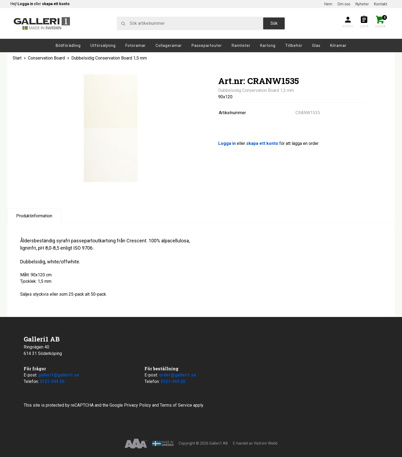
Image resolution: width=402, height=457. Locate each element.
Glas (316, 45)
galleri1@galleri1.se (58, 375)
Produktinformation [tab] (34, 215)
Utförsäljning (103, 45)
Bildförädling (68, 45)
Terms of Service (176, 405)
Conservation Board (46, 58)
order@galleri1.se (177, 375)
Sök (274, 23)
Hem (328, 4)
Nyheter (362, 4)
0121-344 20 (52, 381)
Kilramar (338, 45)
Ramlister (241, 45)
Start (17, 58)
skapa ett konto (56, 4)
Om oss (343, 4)
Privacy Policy (137, 405)
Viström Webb (266, 443)
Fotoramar (135, 45)
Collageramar (169, 45)
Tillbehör (293, 45)
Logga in (25, 4)
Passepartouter (207, 45)
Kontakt (380, 4)
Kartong (268, 45)
